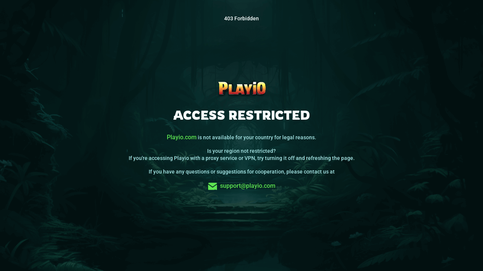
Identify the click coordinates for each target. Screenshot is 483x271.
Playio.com (182, 137)
